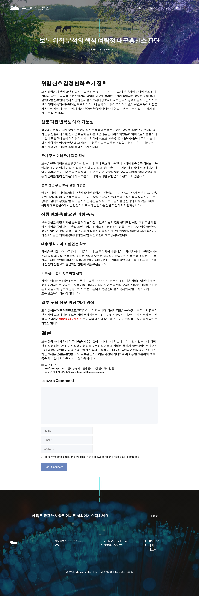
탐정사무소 (109, 572)
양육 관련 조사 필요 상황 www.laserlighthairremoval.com (75, 371)
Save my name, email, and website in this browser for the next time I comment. (92, 456)
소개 (166, 7)
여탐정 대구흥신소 (70, 319)
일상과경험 (51, 364)
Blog (183, 8)
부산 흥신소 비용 (124, 572)
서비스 (152, 7)
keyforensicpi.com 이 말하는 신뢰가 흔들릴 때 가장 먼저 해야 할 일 (79, 368)
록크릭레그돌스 (36, 8)
